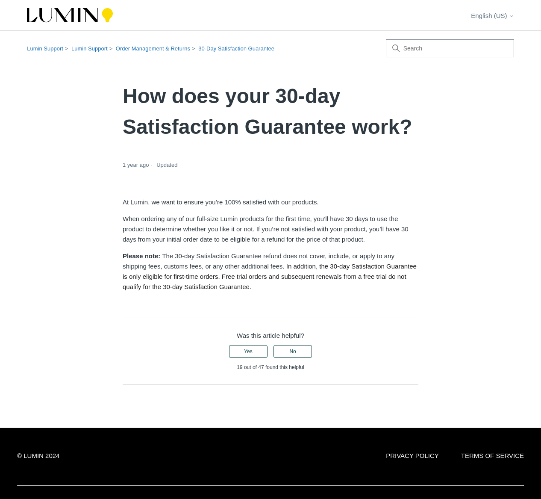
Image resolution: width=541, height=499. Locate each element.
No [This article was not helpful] (292, 351)
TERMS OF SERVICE (492, 455)
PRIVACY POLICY (412, 455)
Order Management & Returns (153, 48)
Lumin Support (45, 48)
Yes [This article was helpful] (248, 351)
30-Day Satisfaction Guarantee (236, 48)
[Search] (450, 48)
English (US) (492, 15)
